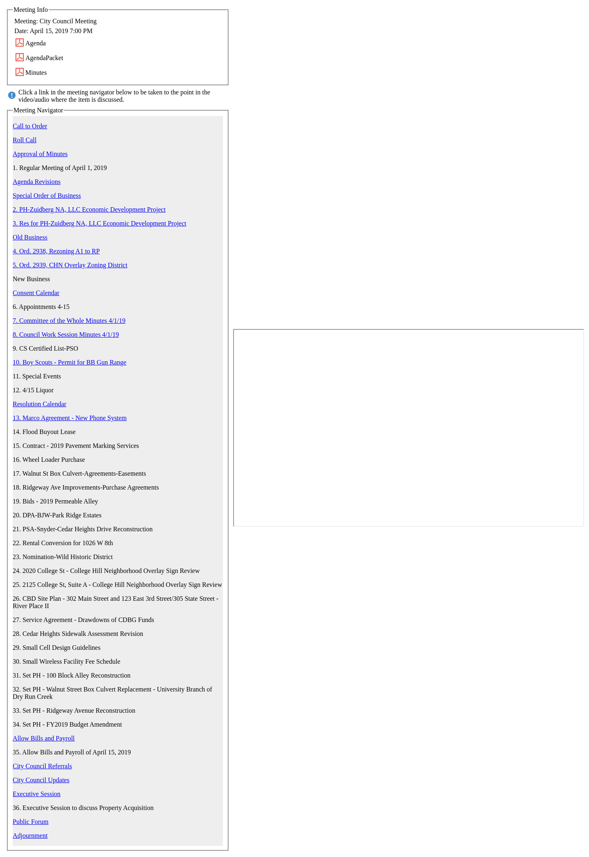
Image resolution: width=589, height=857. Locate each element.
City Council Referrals (42, 766)
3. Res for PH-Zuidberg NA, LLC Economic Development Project (100, 223)
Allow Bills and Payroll (44, 738)
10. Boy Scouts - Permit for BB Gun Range (69, 362)
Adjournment (30, 835)
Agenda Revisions (37, 181)
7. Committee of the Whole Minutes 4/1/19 (69, 320)
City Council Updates (41, 779)
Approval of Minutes (40, 153)
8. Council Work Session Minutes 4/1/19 (66, 334)
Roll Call (24, 139)
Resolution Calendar (39, 404)
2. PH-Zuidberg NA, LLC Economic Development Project (89, 209)
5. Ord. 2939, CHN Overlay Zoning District (70, 265)
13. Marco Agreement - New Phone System (70, 417)
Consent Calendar (36, 292)
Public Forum (31, 821)
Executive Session (37, 793)
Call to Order (30, 126)
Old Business (30, 237)
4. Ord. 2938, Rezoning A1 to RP (56, 251)
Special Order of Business (47, 195)
